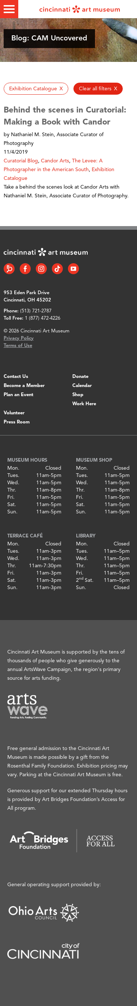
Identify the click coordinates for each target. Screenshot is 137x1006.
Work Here (84, 404)
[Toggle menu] (9, 9)
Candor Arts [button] (55, 160)
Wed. (13, 482)
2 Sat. (85, 580)
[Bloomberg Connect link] (9, 268)
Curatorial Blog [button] (21, 160)
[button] (36, 89)
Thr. (11, 490)
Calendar (82, 385)
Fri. (11, 497)
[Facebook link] (25, 268)
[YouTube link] (73, 268)
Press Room (17, 422)
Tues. (13, 475)
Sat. (11, 504)
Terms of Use (18, 345)
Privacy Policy (19, 338)
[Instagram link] (41, 268)
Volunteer (14, 413)
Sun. (12, 511)
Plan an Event (18, 394)
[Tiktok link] (57, 268)
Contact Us (16, 376)
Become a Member (24, 385)
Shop (77, 394)
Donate (80, 376)
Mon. (13, 468)
